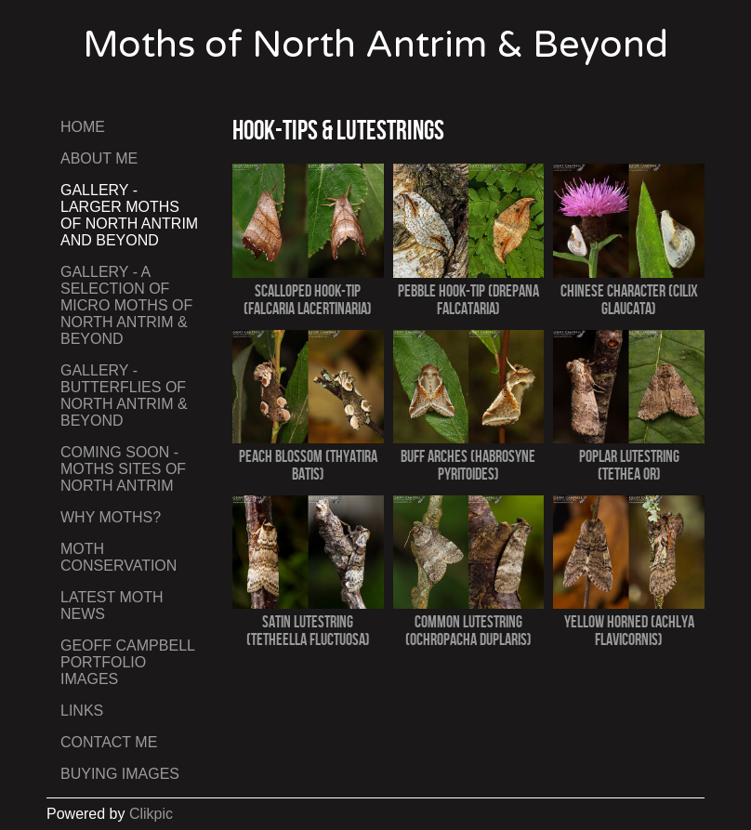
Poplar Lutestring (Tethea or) (629, 464)
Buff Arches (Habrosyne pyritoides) (468, 464)
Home (82, 127)
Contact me (108, 742)
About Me (99, 158)
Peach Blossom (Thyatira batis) (308, 464)
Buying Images (119, 774)
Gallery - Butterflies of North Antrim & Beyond (124, 395)
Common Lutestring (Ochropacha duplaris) (468, 630)
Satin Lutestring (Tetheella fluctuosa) (308, 630)
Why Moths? (110, 517)
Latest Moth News (112, 605)
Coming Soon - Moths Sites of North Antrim (123, 469)
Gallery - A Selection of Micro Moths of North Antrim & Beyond (126, 305)
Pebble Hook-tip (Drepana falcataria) (468, 299)
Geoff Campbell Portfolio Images (127, 662)
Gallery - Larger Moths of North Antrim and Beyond (129, 215)
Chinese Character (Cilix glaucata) (629, 299)
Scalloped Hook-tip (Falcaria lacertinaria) (308, 299)
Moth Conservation (118, 557)
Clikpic (151, 814)
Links (81, 710)
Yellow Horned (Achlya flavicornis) (629, 630)
